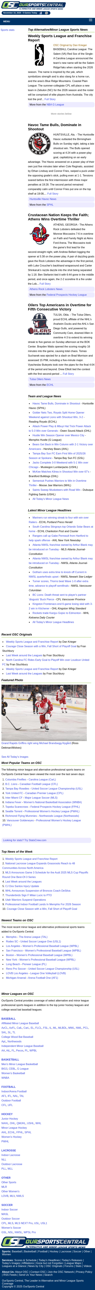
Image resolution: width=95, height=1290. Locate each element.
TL (14, 1032)
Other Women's (10, 1191)
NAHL (5, 1123)
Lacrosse (65, 1251)
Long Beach (13, 964)
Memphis (11, 937)
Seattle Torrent (13, 811)
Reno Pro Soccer (16, 968)
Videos (88, 1266)
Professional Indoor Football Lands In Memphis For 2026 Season (43, 904)
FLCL (38, 1027)
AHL (4, 1132)
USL (36, 1223)
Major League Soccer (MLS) (41, 797)
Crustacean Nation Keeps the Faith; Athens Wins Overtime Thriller (58, 217)
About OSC (21, 1272)
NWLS (20, 1196)
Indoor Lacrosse (10, 1155)
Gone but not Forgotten (49, 1263)
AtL (8, 1050)
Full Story (50, 99)
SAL (3, 1032)
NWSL (18, 1232)
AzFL (12, 1027)
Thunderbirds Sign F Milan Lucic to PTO (28, 895)
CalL (19, 1027)
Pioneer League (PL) (34, 964)
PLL (3, 1168)
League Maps (73, 1263)
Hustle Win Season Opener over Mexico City (58, 435)
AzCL (4, 1027)
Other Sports (8, 1182)
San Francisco (14, 950)
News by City (35, 1266)
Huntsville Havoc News (43, 199)
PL (26, 1050)
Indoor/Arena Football (14, 1091)
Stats (78, 1266)
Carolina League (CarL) (42, 779)
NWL (79, 1027)
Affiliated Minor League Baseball (20, 1023)
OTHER (6, 1177)
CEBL (12, 1068)
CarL (26, 1027)
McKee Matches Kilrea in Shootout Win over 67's (61, 471)
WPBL (33, 1050)
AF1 (3, 1096)
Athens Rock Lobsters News (46, 289)
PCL (85, 1027)
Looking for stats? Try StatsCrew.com (24, 840)
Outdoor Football (11, 1100)
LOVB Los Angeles (17, 973)
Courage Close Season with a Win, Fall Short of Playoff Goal (41, 646)
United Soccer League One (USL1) (40, 941)
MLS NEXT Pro (24, 1223)
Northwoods (14, 1041)
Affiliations (28, 1263)
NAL (15, 1096)
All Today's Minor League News (51, 499)
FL (13, 1050)
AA (3, 1050)
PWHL (5, 1141)
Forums (68, 1266)
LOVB (5, 1196)
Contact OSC (38, 1272)
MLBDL (62, 1027)
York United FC (14, 793)
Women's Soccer (11, 1227)
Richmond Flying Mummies (21, 816)
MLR (4, 1186)
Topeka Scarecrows (16, 806)
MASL (5, 1214)
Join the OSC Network (61, 1272)
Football (43, 1251)
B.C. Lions (11, 784)
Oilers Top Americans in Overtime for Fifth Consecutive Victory (59, 307)
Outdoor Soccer (10, 1218)
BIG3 (4, 1068)
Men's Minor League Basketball (19, 1064)
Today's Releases (72, 1260)
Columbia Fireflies (15, 779)
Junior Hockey (9, 1118)
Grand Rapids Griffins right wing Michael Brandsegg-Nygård (36, 743)
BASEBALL (8, 1018)
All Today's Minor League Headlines (53, 622)
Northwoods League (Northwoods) (59, 816)
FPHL (19, 1132)
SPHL (50, 204)
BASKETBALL (10, 1059)
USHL (30, 1123)
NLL (3, 1159)
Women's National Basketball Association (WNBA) (53, 802)
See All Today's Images (14, 756)
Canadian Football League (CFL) (39, 784)
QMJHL (21, 1123)
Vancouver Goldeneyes (20, 820)
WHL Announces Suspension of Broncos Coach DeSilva (37, 890)
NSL (10, 1232)
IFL (9, 1096)
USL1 (44, 1223)
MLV (12, 1196)
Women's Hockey (11, 1137)
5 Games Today (30, 13)
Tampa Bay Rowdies (17, 788)
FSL (45, 1027)
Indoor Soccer (9, 1209)
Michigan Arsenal (16, 977)
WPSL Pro (30, 1232)
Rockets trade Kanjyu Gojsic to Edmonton (57, 613)
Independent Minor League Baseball (22, 1046)
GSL (4, 1232)
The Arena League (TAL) (33, 937)
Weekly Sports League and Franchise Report (32, 641)
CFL (3, 1105)
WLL (10, 1168)
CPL (4, 1223)
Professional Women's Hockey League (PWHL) (52, 811)
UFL (10, 1105)
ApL (3, 1041)
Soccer (77, 1251)
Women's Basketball (13, 1073)
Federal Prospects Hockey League (67, 294)
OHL (12, 1123)
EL (32, 1027)
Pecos (19, 1050)
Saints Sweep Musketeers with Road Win (56, 489)
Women (6, 1254)
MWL (71, 1027)
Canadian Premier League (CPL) (44, 793)
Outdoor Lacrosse (11, 1164)
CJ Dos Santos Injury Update (22, 886)
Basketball (30, 1251)
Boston (10, 955)
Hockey (54, 1251)
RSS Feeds (10, 1274)
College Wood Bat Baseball (17, 1037)
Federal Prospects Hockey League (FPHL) (55, 806)
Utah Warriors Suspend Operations (25, 899)
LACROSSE (8, 1150)
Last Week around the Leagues (24, 655)
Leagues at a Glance (14, 1266)
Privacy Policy (84, 1272)
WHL (38, 1123)
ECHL (50, 384)
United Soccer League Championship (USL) (57, 788)
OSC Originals (54, 1266)
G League (23, 1068)
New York (11, 959)
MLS (10, 1223)
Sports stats (7, 30)
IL (50, 1027)
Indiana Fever (13, 802)
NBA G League (55, 104)
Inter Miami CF (13, 797)
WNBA (5, 1077)
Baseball (17, 1251)
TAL (21, 1096)
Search (48, 1274)
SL (9, 1032)
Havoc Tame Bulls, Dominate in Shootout (56, 403)
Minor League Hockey (14, 1127)
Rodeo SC (12, 941)
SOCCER (7, 1205)
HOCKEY (7, 1114)
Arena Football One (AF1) (43, 977)
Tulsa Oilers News (40, 379)
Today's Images (11, 1263)
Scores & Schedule (25, 1260)
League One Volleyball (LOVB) (48, 973)
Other (87, 1251)
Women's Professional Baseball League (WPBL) (50, 946)
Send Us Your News (30, 1274)
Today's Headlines (49, 1260)
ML (55, 1027)
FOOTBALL (8, 1087)
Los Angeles (13, 946)
